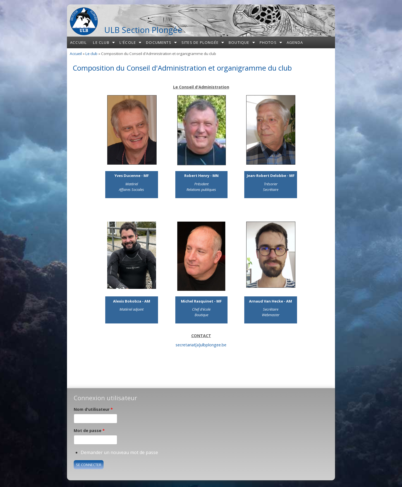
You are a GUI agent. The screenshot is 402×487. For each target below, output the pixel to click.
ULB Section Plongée (143, 29)
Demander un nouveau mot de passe (119, 452)
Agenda (295, 42)
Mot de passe (89, 430)
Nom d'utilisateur (93, 409)
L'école (127, 42)
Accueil (78, 42)
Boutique (239, 42)
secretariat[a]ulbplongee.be (201, 344)
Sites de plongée (200, 42)
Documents (158, 42)
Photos (268, 42)
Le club (101, 42)
